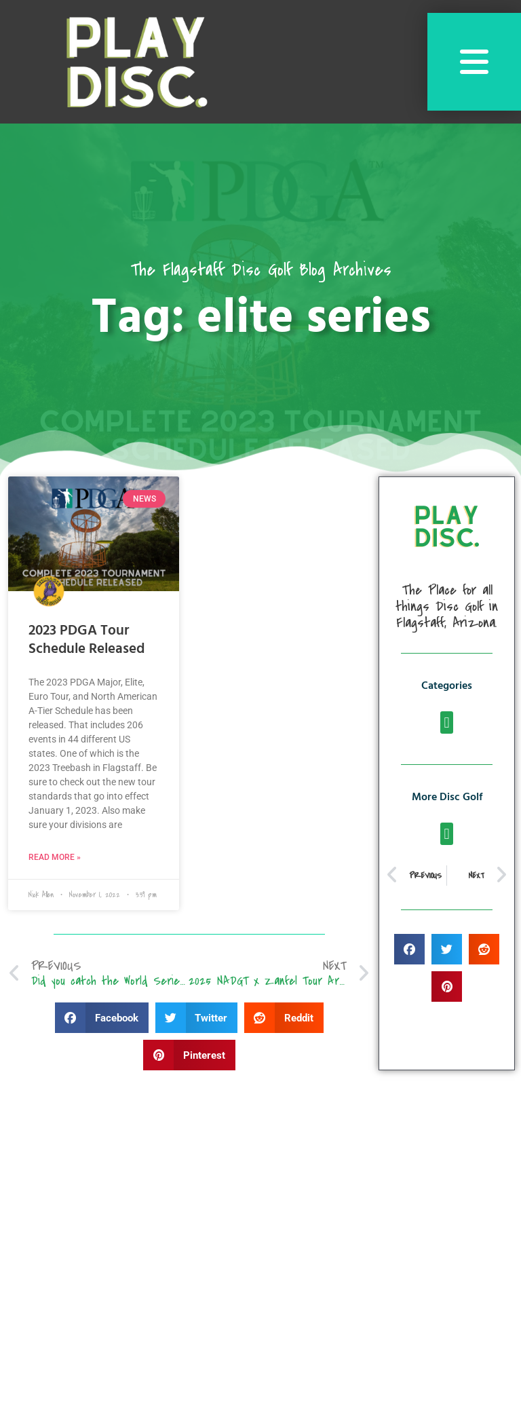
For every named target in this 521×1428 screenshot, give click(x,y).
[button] (102, 1017)
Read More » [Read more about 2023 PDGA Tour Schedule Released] (54, 857)
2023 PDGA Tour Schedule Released (86, 640)
